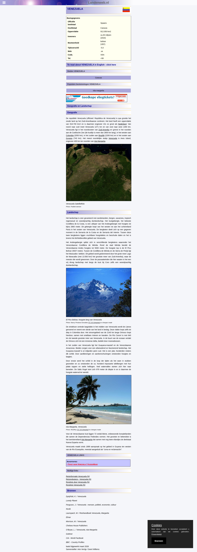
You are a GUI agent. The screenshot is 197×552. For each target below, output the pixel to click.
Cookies (156, 525)
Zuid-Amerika (104, 130)
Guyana (69, 138)
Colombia (70, 135)
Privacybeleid (156, 534)
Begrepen (159, 541)
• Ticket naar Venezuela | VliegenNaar (82, 464)
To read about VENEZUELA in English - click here (91, 65)
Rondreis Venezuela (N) (75, 485)
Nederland (122, 124)
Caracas (98, 78)
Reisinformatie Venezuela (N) (78, 476)
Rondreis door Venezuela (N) (78, 482)
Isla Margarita (99, 141)
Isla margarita (98, 91)
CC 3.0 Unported (94, 322)
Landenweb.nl (98, 2)
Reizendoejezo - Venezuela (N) (78, 479)
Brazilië (102, 135)
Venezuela (113, 138)
